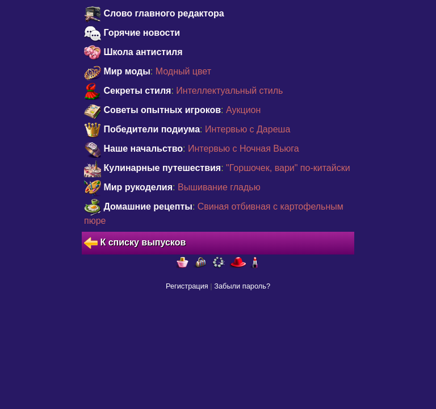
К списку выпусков (135, 243)
